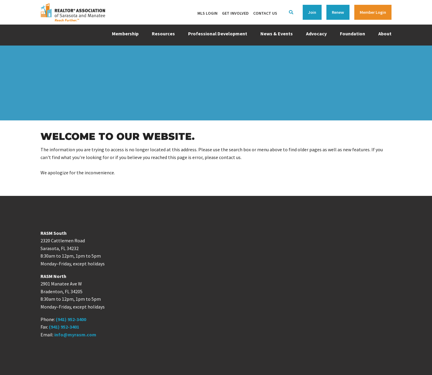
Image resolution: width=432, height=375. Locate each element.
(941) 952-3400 (71, 319)
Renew (338, 12)
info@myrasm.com (75, 335)
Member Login (373, 12)
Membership (125, 34)
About (385, 34)
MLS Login (207, 13)
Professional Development (217, 34)
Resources (163, 34)
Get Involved (235, 13)
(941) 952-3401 (64, 327)
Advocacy (316, 34)
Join (312, 12)
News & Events (276, 34)
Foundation (352, 34)
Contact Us (265, 13)
